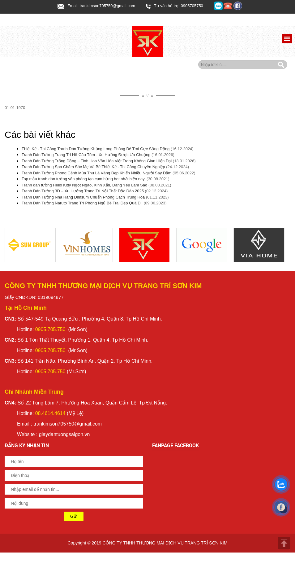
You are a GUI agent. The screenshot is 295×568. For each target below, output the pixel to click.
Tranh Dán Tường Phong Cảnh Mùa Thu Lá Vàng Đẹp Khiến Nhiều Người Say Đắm (96, 173)
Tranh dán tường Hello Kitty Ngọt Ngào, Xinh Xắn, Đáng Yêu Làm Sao (84, 185)
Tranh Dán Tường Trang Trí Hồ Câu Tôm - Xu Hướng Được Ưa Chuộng (86, 154)
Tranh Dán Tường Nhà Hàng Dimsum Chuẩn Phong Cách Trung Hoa (83, 197)
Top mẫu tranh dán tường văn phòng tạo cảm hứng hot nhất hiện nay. (83, 179)
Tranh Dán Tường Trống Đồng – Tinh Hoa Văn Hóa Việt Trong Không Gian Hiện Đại (97, 161)
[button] (286, 39)
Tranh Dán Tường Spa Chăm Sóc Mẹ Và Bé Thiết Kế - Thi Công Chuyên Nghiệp (93, 166)
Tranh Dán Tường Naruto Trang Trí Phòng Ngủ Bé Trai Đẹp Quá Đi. (82, 203)
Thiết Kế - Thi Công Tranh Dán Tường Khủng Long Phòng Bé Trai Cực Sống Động (95, 148)
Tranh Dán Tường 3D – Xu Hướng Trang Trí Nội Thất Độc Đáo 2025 (83, 191)
